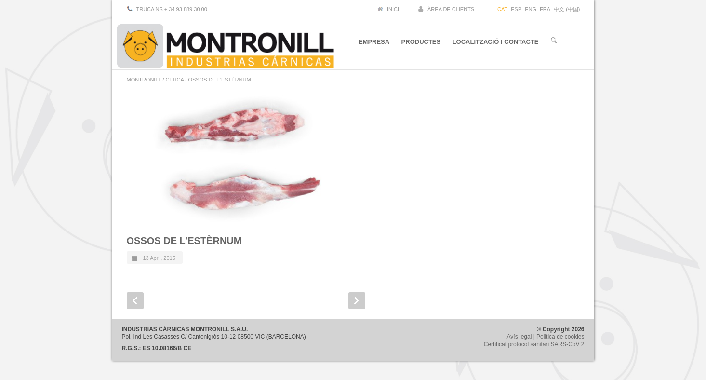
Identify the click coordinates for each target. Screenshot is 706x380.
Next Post (356, 300)
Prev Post (135, 300)
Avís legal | (522, 336)
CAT (502, 9)
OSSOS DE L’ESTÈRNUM (184, 240)
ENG (530, 9)
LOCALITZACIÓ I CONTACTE (496, 42)
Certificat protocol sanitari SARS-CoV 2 (534, 344)
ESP (516, 9)
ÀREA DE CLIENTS (450, 9)
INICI (393, 9)
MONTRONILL (144, 79)
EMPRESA (373, 42)
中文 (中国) (567, 9)
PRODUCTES (420, 42)
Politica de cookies (560, 336)
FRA (545, 9)
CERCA (174, 79)
